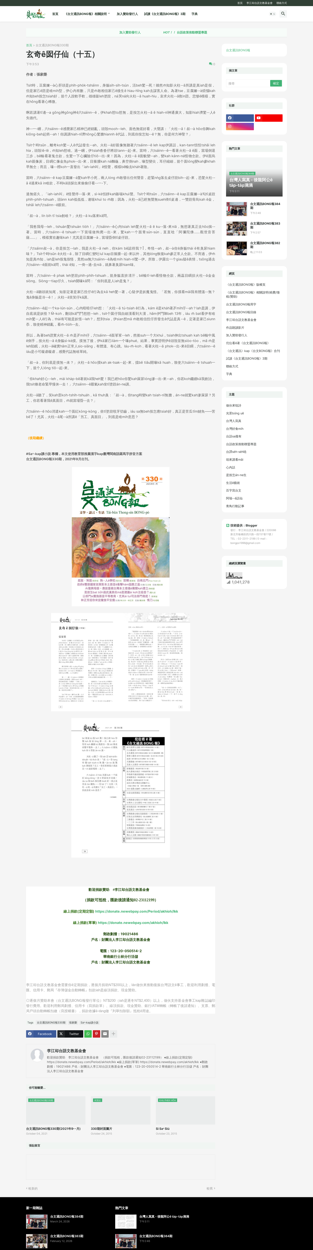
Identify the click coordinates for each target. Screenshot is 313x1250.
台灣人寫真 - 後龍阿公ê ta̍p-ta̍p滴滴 (164, 1216)
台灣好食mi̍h (234, 428)
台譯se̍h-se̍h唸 (236, 451)
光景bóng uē (235, 413)
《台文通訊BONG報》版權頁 (245, 284)
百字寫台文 (233, 490)
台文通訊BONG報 (238, 50)
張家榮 (73, 1022)
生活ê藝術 (233, 483)
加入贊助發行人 (127, 14)
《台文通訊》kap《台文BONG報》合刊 (253, 351)
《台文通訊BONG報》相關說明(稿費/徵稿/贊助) (253, 294)
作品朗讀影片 (235, 327)
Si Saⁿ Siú (163, 1128)
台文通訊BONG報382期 (265, 245)
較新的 (33, 1188)
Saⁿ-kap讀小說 (89, 1022)
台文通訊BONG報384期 (265, 206)
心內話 (230, 467)
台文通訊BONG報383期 (265, 225)
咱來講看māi (234, 459)
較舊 (210, 1188)
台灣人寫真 (233, 421)
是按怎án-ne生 (236, 475)
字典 (194, 14)
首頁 (240, 3)
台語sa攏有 (233, 436)
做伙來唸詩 (233, 405)
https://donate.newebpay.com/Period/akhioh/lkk (136, 911)
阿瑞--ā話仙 (234, 498)
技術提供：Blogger (241, 525)
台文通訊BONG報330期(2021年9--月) (53, 1128)
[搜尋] (248, 83)
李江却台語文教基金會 (259, 3)
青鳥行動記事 (235, 506)
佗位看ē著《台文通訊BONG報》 (248, 343)
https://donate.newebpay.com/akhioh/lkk (133, 922)
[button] (272, 14)
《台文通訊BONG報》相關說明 (85, 14)
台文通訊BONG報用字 (241, 304)
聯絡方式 (281, 3)
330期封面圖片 (101, 1128)
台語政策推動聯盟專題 (202, 32)
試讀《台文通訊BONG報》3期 (164, 14)
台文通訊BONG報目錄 (241, 312)
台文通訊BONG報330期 (52, 45)
